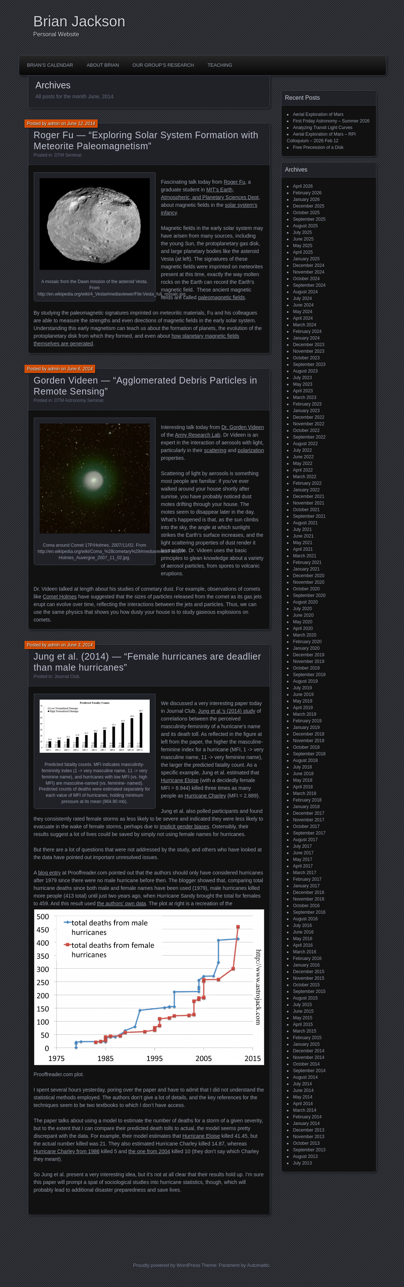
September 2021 (309, 516)
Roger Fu (234, 182)
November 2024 (308, 272)
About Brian (103, 65)
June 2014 (303, 1090)
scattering (215, 450)
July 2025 (302, 232)
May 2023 (303, 384)
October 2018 (306, 747)
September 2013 (309, 1149)
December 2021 (308, 496)
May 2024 (303, 311)
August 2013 (305, 1156)
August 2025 (305, 225)
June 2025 (303, 239)
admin (54, 123)
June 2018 (303, 773)
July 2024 (302, 298)
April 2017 (303, 866)
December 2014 (308, 1050)
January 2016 (306, 965)
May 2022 (303, 463)
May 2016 (303, 938)
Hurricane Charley (205, 796)
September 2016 (309, 912)
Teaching (220, 65)
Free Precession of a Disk (318, 147)
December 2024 (308, 265)
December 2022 (308, 417)
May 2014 (303, 1097)
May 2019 (303, 701)
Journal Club (66, 676)
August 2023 (305, 371)
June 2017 (303, 852)
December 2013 (308, 1130)
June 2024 (303, 305)
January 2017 (306, 885)
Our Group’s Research (163, 65)
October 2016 (306, 905)
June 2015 (303, 1011)
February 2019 (307, 720)
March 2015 (304, 1031)
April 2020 (303, 628)
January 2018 (306, 806)
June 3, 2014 (79, 645)
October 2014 (306, 1064)
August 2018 (305, 760)
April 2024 (303, 318)
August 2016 (305, 918)
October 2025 (306, 212)
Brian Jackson (79, 21)
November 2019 (308, 661)
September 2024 (309, 285)
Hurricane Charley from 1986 (67, 1151)
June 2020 (303, 615)
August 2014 (305, 1077)
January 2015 (306, 1044)
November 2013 (308, 1136)
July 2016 (302, 925)
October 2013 (306, 1143)
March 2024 (304, 324)
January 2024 (306, 338)
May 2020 (303, 621)
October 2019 (306, 668)
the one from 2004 (149, 1151)
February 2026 (307, 192)
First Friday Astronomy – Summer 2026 (331, 121)
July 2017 (302, 846)
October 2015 (306, 984)
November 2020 (308, 582)
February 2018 (307, 800)
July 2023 (302, 377)
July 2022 (302, 450)
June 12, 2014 (81, 123)
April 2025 (303, 252)
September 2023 (309, 364)
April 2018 (303, 786)
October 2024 (306, 278)
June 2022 (303, 456)
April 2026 (303, 186)
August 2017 (305, 839)
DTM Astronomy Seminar (78, 400)
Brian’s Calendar (50, 65)
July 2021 (302, 529)
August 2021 (305, 522)
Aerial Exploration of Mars (318, 114)
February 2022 (307, 483)
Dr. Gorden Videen (242, 427)
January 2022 (306, 489)
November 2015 (308, 978)
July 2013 (302, 1163)
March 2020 (304, 635)
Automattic (258, 1265)
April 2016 (303, 945)
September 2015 (309, 991)
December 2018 (308, 734)
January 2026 (306, 199)
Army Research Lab (198, 435)
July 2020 (302, 608)
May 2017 (303, 859)
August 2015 (305, 998)
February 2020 (307, 641)
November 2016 (308, 899)
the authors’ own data (121, 903)
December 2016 (308, 892)
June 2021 (303, 536)
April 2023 (303, 390)
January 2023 (306, 410)
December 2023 (308, 344)
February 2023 (307, 404)
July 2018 (302, 767)
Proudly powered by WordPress (166, 1265)
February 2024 (307, 331)
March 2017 (304, 872)
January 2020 (306, 648)
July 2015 (302, 1004)
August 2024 (305, 291)
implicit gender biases (184, 826)
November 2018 (308, 740)
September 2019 (309, 674)
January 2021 (306, 569)
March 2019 (304, 714)
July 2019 (302, 687)
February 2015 (307, 1037)
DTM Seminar (67, 155)
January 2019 (306, 727)
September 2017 (309, 833)
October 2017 (306, 826)
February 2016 (307, 958)
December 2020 (308, 575)
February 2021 (307, 562)
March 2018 (304, 793)
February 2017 (307, 879)
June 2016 (303, 932)
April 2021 (303, 549)
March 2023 (304, 397)
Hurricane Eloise (180, 780)
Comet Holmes (60, 597)
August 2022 (305, 443)
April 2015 (303, 1024)
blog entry (49, 873)
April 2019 (303, 707)
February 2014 (307, 1116)
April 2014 (303, 1103)
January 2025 (306, 258)
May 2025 (303, 245)
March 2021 (304, 555)
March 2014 (304, 1110)
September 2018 (309, 753)
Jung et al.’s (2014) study (226, 711)
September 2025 (309, 219)
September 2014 (309, 1070)
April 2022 (303, 470)
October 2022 (306, 430)
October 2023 (306, 357)
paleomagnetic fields (221, 297)
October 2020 (306, 588)
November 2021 (308, 503)
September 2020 (309, 595)
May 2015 (303, 1017)
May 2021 (303, 542)
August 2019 (305, 681)
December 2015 (308, 971)
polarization (251, 450)
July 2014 (302, 1083)
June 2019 (303, 694)
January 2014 (306, 1123)
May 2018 (303, 780)
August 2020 (305, 602)
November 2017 (308, 819)
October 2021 (306, 509)
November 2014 (308, 1057)
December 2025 (308, 206)
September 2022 (309, 437)
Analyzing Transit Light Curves (323, 127)
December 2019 (308, 654)
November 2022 (308, 423)
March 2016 (304, 951)
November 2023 (308, 351)
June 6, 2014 (79, 368)
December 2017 (308, 813)
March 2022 (304, 476)
